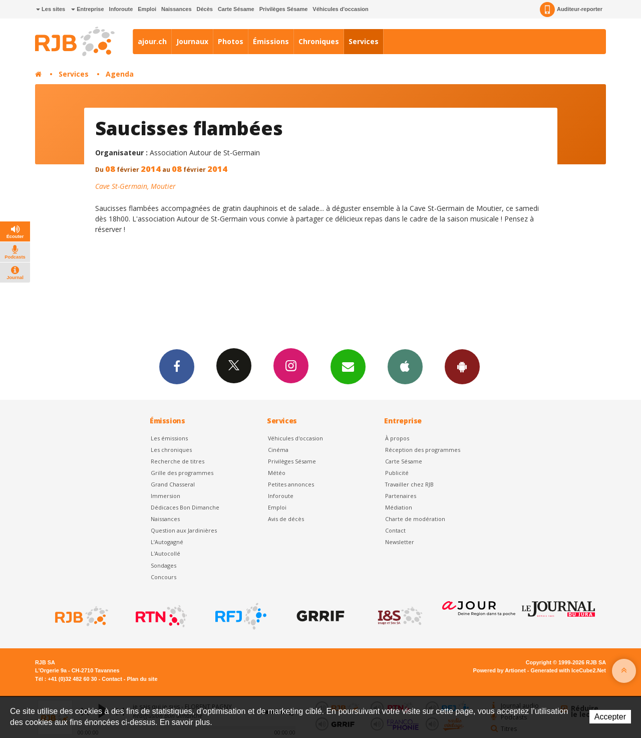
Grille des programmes (182, 472)
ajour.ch (152, 41)
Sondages (163, 565)
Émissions (271, 41)
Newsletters (348, 366)
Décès (205, 9)
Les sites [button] (50, 9)
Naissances (176, 9)
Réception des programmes (422, 449)
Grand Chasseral (173, 484)
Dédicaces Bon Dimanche (185, 507)
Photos (230, 41)
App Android (462, 366)
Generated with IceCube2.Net (568, 670)
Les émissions (169, 438)
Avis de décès (286, 519)
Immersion (165, 496)
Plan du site (142, 679)
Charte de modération (415, 519)
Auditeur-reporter (571, 9)
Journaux (192, 41)
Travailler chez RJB (409, 484)
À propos (397, 438)
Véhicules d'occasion (340, 9)
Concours (163, 577)
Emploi (147, 9)
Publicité (397, 472)
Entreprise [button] (87, 9)
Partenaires (400, 496)
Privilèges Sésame (283, 9)
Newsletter (399, 542)
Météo (276, 472)
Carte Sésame (236, 9)
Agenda (120, 74)
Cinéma (278, 449)
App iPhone (405, 366)
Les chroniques (171, 449)
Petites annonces (291, 484)
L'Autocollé (165, 553)
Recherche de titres (177, 461)
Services (364, 41)
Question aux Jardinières (184, 530)
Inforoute (121, 9)
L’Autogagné (167, 542)
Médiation (398, 507)
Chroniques (318, 41)
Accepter (610, 716)
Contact (395, 530)
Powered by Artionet (499, 670)
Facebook (176, 366)
